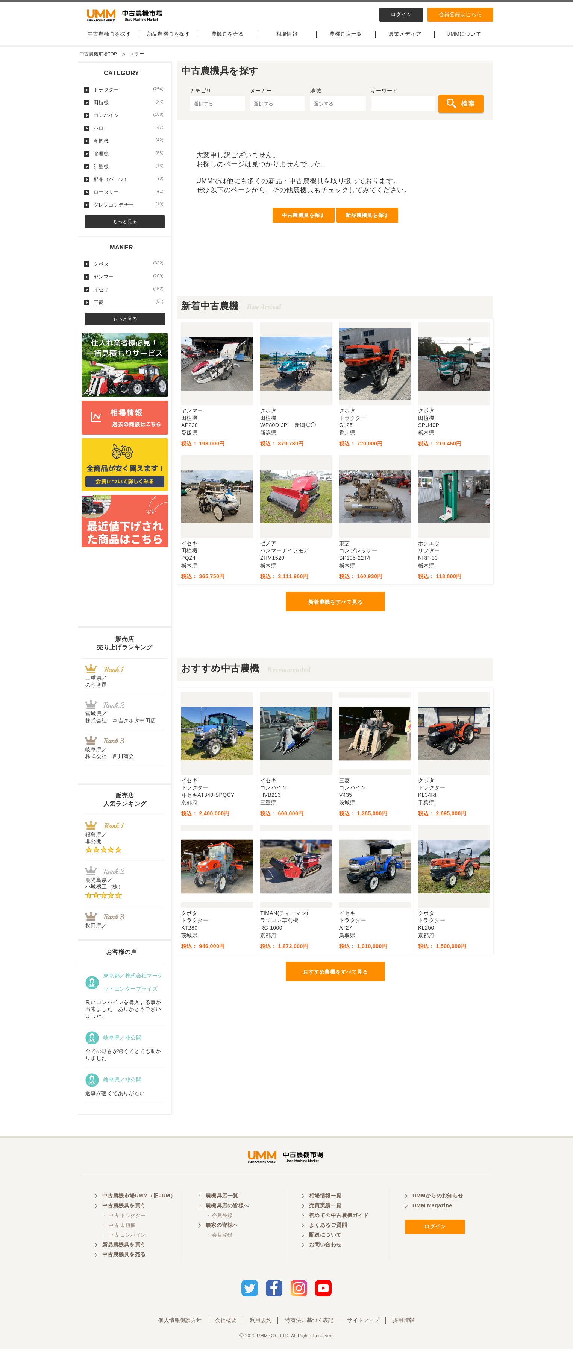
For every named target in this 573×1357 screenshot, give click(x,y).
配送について (325, 1245)
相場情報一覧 (325, 1205)
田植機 (129, 107)
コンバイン (129, 120)
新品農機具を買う (124, 1254)
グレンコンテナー (129, 210)
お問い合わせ (325, 1254)
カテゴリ (201, 96)
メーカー (261, 96)
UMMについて (464, 39)
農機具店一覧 (345, 39)
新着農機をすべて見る (335, 607)
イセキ (129, 294)
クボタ (129, 269)
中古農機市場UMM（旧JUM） (139, 1205)
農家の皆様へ (222, 1235)
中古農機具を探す (109, 39)
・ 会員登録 (219, 1225)
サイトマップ (363, 1328)
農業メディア (405, 39)
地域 (315, 96)
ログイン (401, 14)
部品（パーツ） (129, 184)
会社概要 (226, 1328)
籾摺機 (129, 146)
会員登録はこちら (460, 14)
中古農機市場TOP (98, 58)
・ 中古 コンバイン (124, 1245)
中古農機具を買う (124, 1215)
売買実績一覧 (325, 1215)
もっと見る (125, 226)
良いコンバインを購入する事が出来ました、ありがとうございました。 (123, 1014)
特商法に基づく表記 (309, 1328)
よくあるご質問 (328, 1235)
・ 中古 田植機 (119, 1235)
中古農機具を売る (124, 1264)
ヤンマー (129, 281)
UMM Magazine (432, 1215)
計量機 (129, 171)
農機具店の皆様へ (227, 1215)
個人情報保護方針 (180, 1328)
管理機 (129, 158)
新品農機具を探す (168, 39)
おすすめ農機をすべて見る (335, 977)
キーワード (384, 96)
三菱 (129, 307)
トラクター (129, 94)
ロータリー (129, 197)
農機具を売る (227, 39)
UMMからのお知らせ (438, 1205)
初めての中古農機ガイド (339, 1225)
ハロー (129, 133)
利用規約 (261, 1328)
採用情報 (404, 1328)
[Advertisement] (335, 284)
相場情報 (287, 39)
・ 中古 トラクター (124, 1225)
